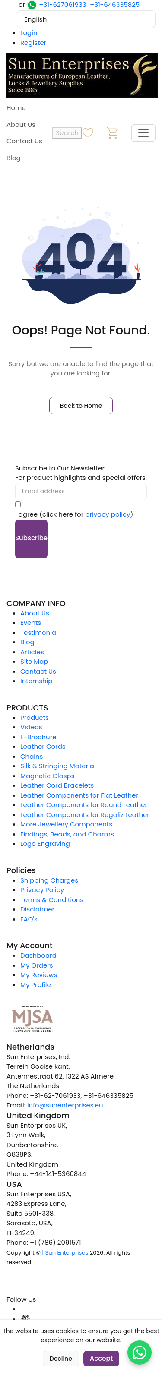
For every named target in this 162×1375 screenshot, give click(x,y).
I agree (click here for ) (74, 514)
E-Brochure (38, 736)
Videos (31, 727)
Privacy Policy (42, 889)
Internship (36, 680)
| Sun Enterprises (65, 1253)
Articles (32, 651)
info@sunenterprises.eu (65, 1105)
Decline (61, 1358)
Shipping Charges (49, 880)
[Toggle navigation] (143, 133)
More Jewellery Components (66, 824)
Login (29, 32)
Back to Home (81, 405)
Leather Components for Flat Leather (79, 795)
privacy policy (107, 514)
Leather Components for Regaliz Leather (84, 814)
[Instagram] (25, 1308)
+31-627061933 (62, 4)
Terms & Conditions (51, 899)
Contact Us (24, 140)
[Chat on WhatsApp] (139, 1352)
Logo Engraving (45, 843)
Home (16, 107)
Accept (101, 1358)
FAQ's (29, 919)
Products (34, 717)
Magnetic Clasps (47, 775)
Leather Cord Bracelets (57, 785)
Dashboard (38, 955)
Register (33, 42)
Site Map (34, 661)
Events (30, 622)
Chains (31, 756)
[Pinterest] (25, 1319)
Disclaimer (37, 909)
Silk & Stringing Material (58, 765)
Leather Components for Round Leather (83, 804)
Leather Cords (43, 746)
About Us (20, 124)
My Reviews (38, 974)
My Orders (36, 965)
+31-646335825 (115, 4)
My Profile (35, 984)
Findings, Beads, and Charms (67, 834)
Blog (13, 157)
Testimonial (39, 632)
